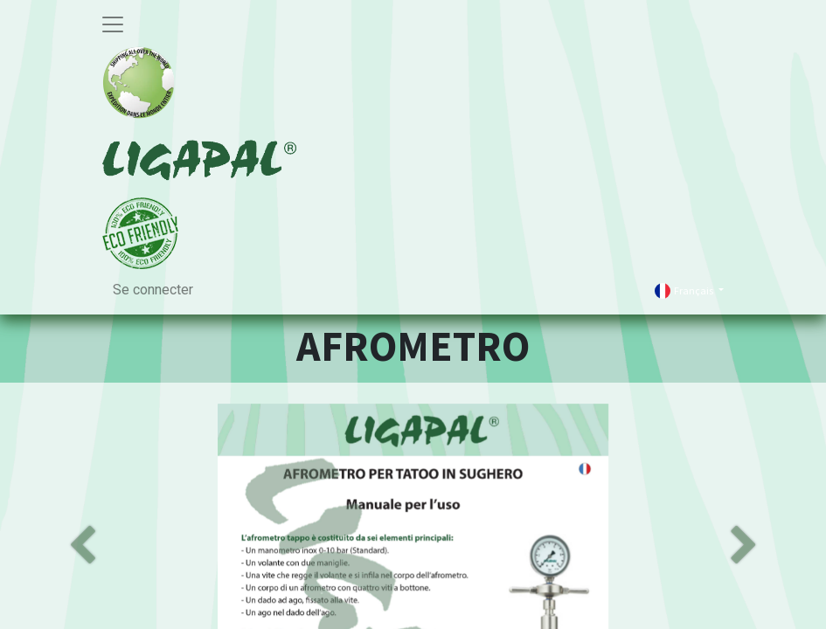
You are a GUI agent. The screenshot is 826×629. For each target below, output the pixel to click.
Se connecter (153, 289)
